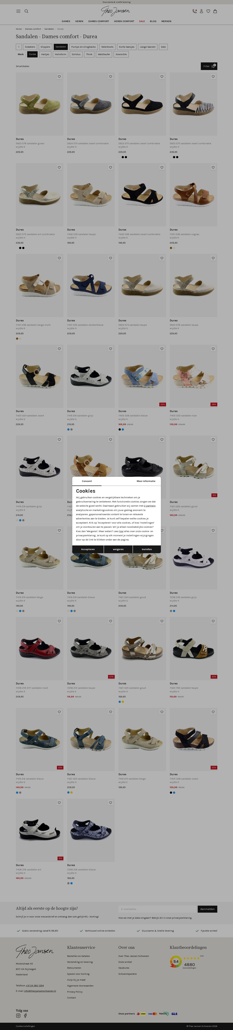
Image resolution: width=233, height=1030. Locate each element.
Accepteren (88, 549)
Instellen (147, 549)
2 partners (150, 505)
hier (121, 531)
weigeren (118, 549)
